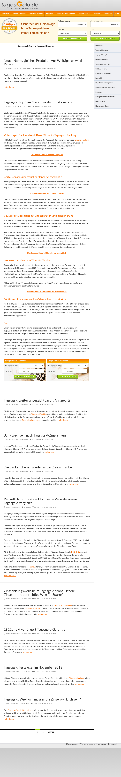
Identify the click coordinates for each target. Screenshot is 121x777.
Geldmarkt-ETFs (84, 13)
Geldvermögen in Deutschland (20, 710)
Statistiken (108, 13)
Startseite (5, 13)
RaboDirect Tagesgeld (62, 605)
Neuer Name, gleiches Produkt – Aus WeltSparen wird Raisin (43, 62)
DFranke (23, 106)
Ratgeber (97, 13)
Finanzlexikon (100, 101)
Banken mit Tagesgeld (103, 73)
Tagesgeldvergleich (36, 13)
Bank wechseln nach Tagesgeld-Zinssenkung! (36, 435)
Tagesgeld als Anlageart (31, 420)
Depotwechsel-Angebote (65, 13)
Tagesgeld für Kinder (102, 64)
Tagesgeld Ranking (39, 414)
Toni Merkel (26, 68)
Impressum (101, 744)
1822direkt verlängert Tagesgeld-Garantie (34, 629)
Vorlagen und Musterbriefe (105, 97)
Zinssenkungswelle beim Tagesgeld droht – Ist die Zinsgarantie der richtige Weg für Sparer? (39, 592)
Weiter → (52, 732)
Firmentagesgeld (101, 59)
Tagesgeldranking (81, 140)
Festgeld (49, 13)
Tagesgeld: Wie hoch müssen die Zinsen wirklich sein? (42, 699)
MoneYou (31, 567)
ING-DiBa (75, 552)
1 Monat (72, 33)
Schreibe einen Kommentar (45, 68)
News (117, 13)
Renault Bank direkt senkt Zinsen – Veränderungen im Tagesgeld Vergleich (42, 501)
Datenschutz (72, 744)
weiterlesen (10, 87)
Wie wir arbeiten (87, 744)
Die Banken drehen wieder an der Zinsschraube (38, 467)
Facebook (112, 744)
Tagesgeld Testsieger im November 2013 (33, 667)
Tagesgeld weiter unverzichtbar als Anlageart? (37, 400)
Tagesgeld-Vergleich (102, 55)
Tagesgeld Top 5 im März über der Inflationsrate (38, 102)
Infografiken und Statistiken (105, 87)
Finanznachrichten (101, 106)
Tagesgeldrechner (19, 13)
